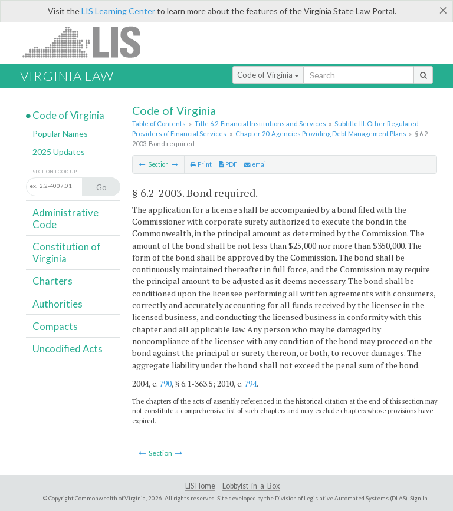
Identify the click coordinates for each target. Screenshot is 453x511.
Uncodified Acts (67, 348)
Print (201, 164)
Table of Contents (159, 123)
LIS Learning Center (118, 11)
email (256, 164)
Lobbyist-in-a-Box (251, 486)
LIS (88, 41)
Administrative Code (65, 218)
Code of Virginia (268, 75)
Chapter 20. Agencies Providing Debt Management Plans (320, 133)
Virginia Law (67, 76)
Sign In (419, 498)
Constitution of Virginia (66, 252)
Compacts (55, 326)
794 (250, 383)
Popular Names (60, 133)
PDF (228, 164)
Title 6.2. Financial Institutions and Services (260, 123)
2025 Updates (58, 152)
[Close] (443, 10)
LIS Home (200, 486)
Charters (52, 281)
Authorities (57, 304)
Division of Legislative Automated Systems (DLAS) (341, 498)
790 (165, 383)
